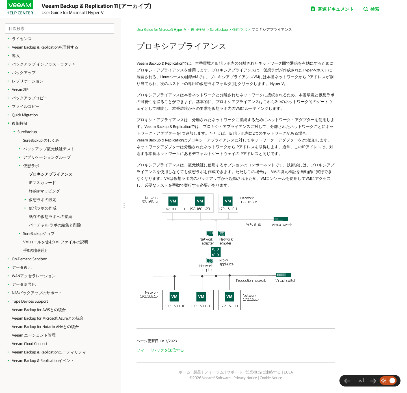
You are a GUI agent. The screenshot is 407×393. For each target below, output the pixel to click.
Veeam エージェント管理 (34, 335)
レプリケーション (28, 81)
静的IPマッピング (44, 191)
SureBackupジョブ (39, 233)
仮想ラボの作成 (43, 208)
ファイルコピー (26, 106)
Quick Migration (25, 115)
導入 (16, 55)
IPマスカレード (42, 182)
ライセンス (22, 38)
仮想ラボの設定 (43, 199)
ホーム (184, 372)
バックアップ (24, 72)
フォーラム (214, 372)
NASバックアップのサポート (37, 293)
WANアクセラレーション (34, 276)
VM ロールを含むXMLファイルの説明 (55, 242)
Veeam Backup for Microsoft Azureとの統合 (48, 318)
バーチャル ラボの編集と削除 (55, 225)
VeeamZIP (20, 89)
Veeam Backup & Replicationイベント (43, 360)
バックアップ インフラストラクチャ (44, 64)
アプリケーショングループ (47, 157)
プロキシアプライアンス (50, 174)
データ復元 (22, 267)
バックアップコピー (29, 98)
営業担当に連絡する (263, 372)
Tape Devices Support (30, 301)
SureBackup (27, 132)
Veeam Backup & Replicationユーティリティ (49, 352)
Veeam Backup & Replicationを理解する (45, 47)
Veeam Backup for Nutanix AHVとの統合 (45, 326)
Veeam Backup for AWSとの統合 (39, 309)
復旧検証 (20, 123)
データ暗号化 (24, 284)
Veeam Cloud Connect (29, 343)
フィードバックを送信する (160, 350)
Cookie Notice (271, 377)
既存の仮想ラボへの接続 (50, 216)
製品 (197, 372)
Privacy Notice (245, 377)
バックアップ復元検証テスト (49, 149)
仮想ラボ (31, 165)
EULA (288, 372)
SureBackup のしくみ (41, 140)
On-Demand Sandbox (29, 259)
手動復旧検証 (35, 250)
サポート (235, 372)
